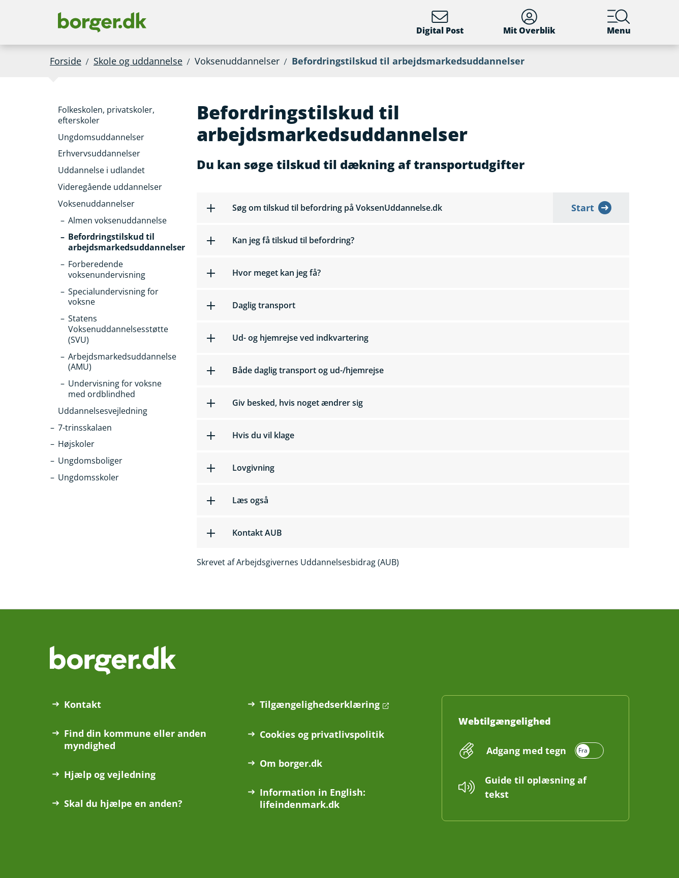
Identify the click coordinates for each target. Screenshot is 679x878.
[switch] (543, 750)
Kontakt (82, 704)
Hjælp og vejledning (110, 774)
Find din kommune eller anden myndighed (135, 739)
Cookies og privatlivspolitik (322, 734)
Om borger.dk (291, 763)
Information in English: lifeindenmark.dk (312, 798)
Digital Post (440, 22)
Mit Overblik (529, 22)
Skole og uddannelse (138, 61)
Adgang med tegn (526, 750)
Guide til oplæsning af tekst (536, 787)
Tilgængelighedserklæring (320, 704)
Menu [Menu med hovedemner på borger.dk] (619, 22)
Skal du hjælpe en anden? (123, 803)
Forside (65, 61)
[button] (119, 115)
